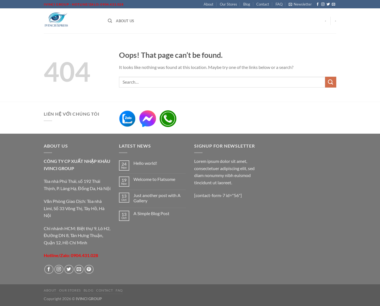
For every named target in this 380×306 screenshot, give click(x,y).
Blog (246, 4)
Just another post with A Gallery (157, 198)
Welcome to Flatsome (154, 179)
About (208, 4)
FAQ (279, 4)
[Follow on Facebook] (317, 4)
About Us (125, 21)
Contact (262, 4)
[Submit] (330, 82)
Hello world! (145, 163)
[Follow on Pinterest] (89, 269)
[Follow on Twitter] (328, 4)
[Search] (110, 21)
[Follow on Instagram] (323, 4)
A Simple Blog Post (151, 213)
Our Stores (228, 4)
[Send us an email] (333, 4)
